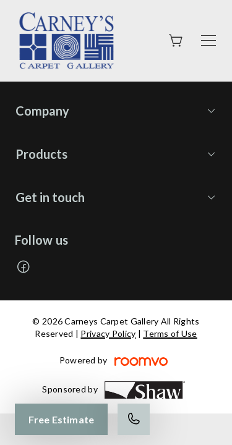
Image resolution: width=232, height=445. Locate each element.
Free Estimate (61, 419)
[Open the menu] (208, 40)
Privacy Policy (107, 333)
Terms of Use (170, 333)
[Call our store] (134, 419)
